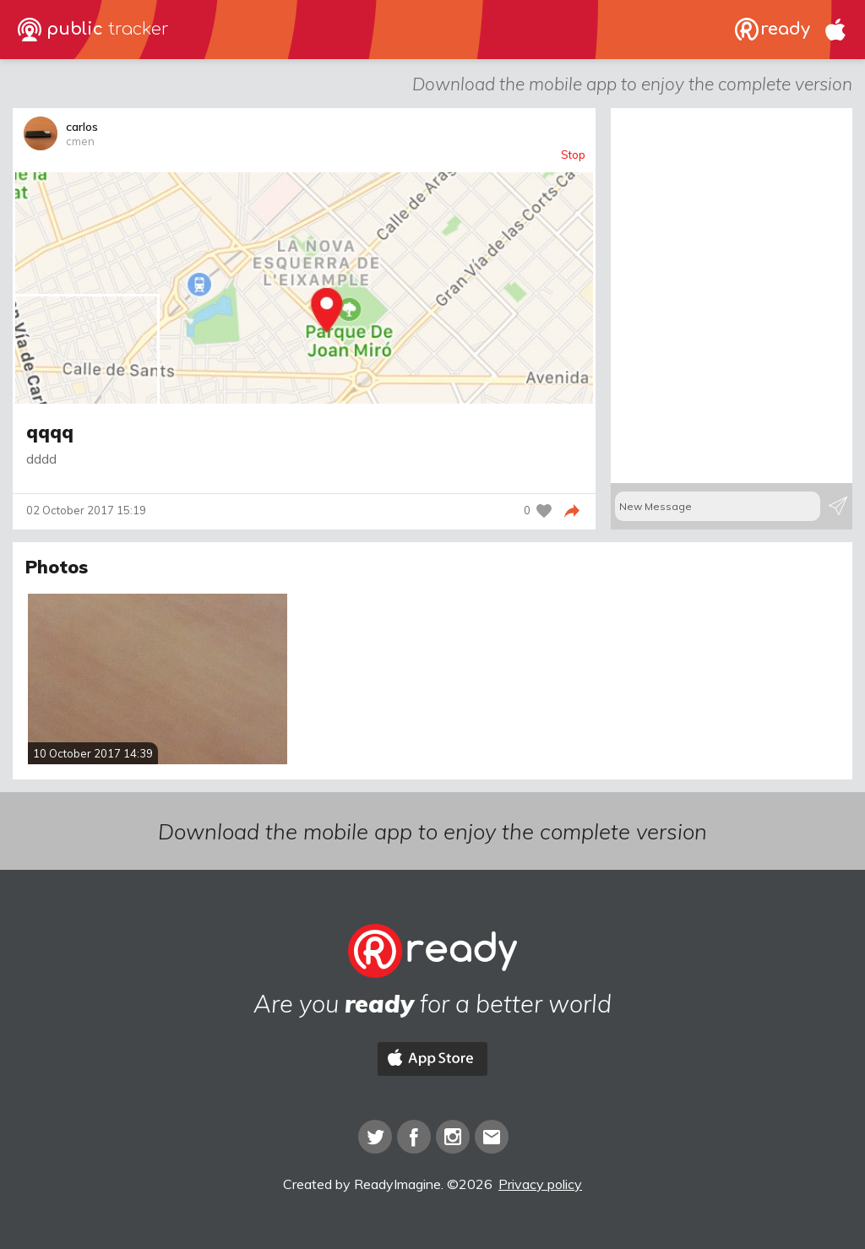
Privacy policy (540, 1184)
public (93, 29)
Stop (573, 155)
